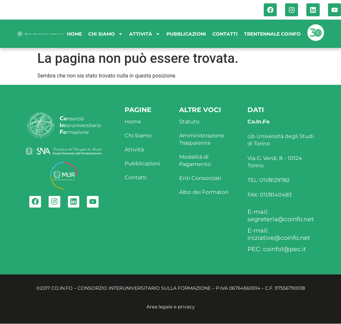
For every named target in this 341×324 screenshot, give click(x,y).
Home (74, 34)
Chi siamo (105, 34)
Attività (144, 34)
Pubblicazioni (186, 34)
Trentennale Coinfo (272, 34)
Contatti (225, 34)
